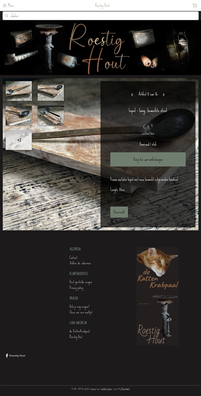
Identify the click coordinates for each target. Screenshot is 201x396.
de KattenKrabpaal (79, 331)
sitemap (93, 389)
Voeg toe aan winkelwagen (148, 159)
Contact (73, 257)
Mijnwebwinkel (125, 389)
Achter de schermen (80, 263)
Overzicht (119, 212)
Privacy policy (76, 287)
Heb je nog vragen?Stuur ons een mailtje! (80, 309)
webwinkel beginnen (106, 389)
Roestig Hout (75, 336)
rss (98, 389)
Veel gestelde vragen (80, 281)
